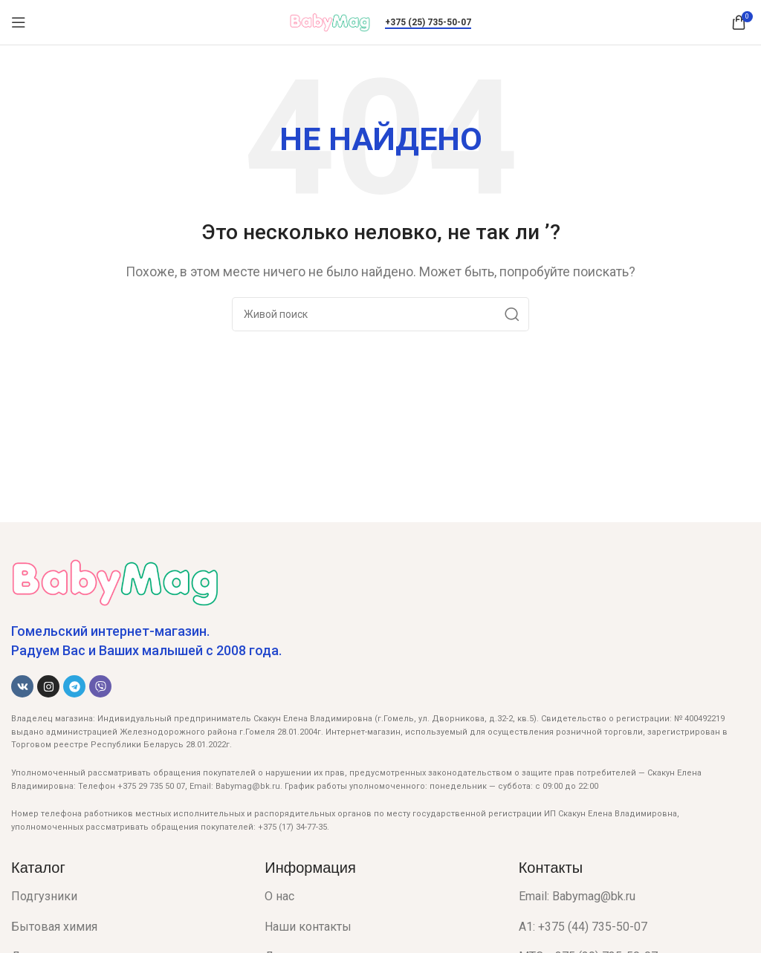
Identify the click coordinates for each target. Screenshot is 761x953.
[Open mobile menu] (18, 22)
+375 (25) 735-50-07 (428, 22)
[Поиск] (380, 314)
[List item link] (126, 896)
